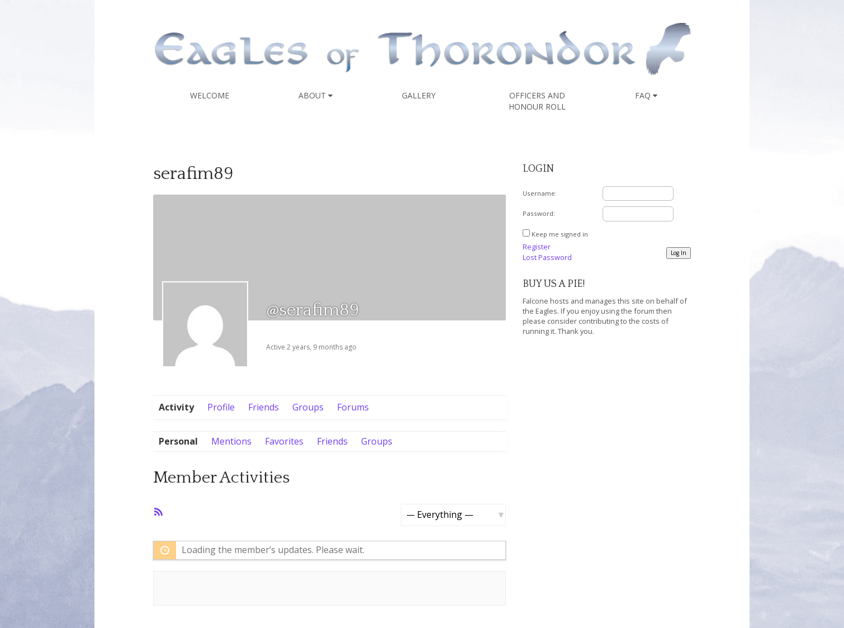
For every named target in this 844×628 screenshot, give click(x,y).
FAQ (646, 95)
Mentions (231, 441)
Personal (178, 441)
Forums (353, 407)
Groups (308, 407)
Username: (540, 193)
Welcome (209, 95)
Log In (678, 253)
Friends (263, 407)
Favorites (284, 441)
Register (537, 247)
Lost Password (547, 257)
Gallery (418, 95)
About (315, 95)
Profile (221, 407)
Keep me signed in (560, 234)
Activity (176, 407)
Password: (539, 213)
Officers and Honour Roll (537, 101)
